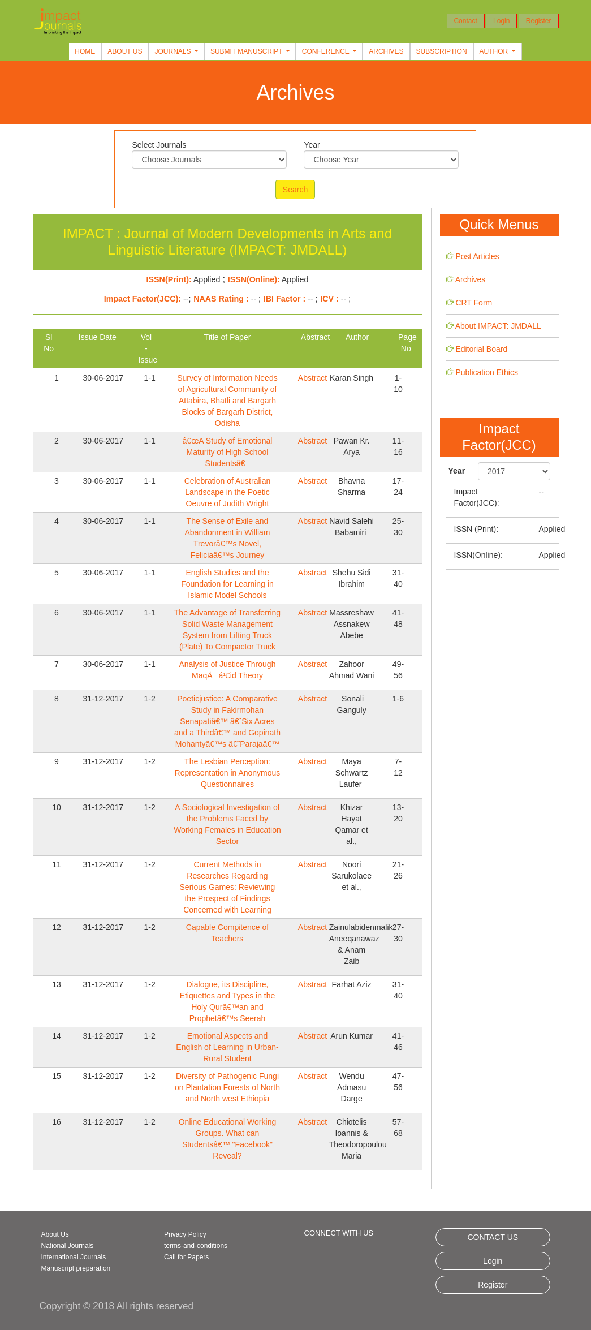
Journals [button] (173, 51)
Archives (386, 51)
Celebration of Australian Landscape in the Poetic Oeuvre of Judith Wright (227, 492)
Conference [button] (326, 51)
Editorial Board (481, 349)
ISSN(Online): (478, 554)
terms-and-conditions (195, 1246)
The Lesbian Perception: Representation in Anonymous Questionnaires (228, 773)
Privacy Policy (185, 1234)
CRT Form (473, 302)
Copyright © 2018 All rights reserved (116, 1306)
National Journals (67, 1246)
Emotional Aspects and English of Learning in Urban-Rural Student (227, 1047)
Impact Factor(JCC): (476, 497)
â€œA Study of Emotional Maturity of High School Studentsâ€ (228, 452)
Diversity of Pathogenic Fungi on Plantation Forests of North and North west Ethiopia (227, 1087)
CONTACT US (492, 1237)
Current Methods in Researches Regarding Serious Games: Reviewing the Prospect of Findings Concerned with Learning (227, 887)
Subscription (441, 51)
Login (501, 21)
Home (85, 51)
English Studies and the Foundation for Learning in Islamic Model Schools (227, 584)
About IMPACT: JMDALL (498, 325)
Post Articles (477, 256)
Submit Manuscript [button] (247, 51)
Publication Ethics (486, 372)
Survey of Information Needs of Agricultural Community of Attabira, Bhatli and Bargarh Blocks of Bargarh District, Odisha (227, 400)
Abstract (312, 377)
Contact (465, 21)
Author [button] (495, 51)
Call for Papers (186, 1257)
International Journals (73, 1257)
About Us (124, 51)
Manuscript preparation (76, 1268)
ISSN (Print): (476, 528)
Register (538, 21)
